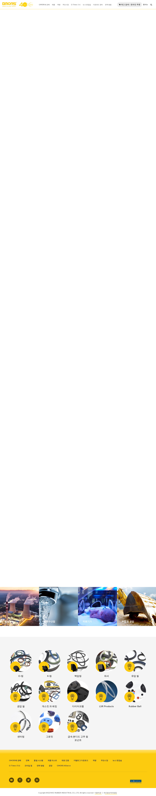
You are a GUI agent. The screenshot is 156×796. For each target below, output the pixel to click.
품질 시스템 (38, 760)
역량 (94, 760)
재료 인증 (65, 760)
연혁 (27, 760)
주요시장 (104, 760)
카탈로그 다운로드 (81, 760)
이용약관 (98, 793)
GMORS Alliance (64, 766)
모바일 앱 (28, 766)
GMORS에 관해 (15, 760)
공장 (50, 766)
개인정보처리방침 (110, 793)
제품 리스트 (52, 760)
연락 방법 (40, 766)
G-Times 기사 (14, 766)
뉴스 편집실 (117, 760)
